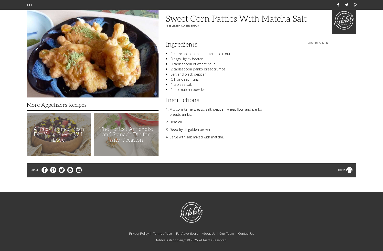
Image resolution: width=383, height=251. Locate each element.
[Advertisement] (319, 75)
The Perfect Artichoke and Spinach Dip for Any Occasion (126, 134)
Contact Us (246, 233)
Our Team (226, 233)
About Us (208, 233)
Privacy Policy (139, 233)
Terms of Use (162, 233)
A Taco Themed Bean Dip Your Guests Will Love (58, 134)
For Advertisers (187, 233)
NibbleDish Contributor (182, 25)
